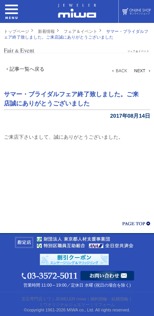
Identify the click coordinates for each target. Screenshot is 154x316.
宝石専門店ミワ (36, 299)
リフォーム (104, 304)
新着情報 (46, 31)
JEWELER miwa (70, 299)
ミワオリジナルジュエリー (64, 304)
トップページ (16, 31)
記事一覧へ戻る (27, 69)
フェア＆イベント (80, 31)
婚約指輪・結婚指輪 (109, 299)
